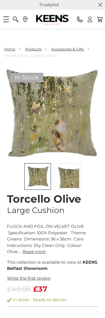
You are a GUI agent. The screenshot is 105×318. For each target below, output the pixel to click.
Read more (34, 251)
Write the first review (28, 278)
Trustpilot (49, 4)
